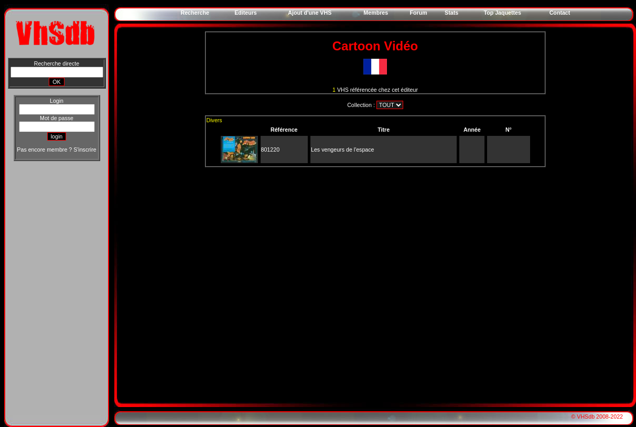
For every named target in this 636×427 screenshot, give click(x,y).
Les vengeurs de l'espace (342, 149)
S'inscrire (84, 149)
